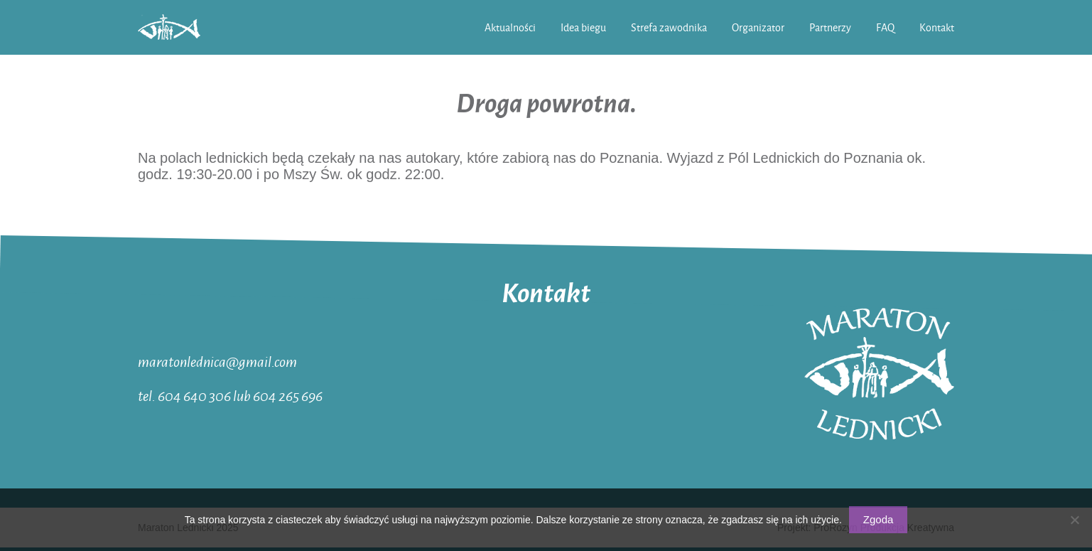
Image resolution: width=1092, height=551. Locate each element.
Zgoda (878, 519)
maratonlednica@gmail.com (217, 361)
